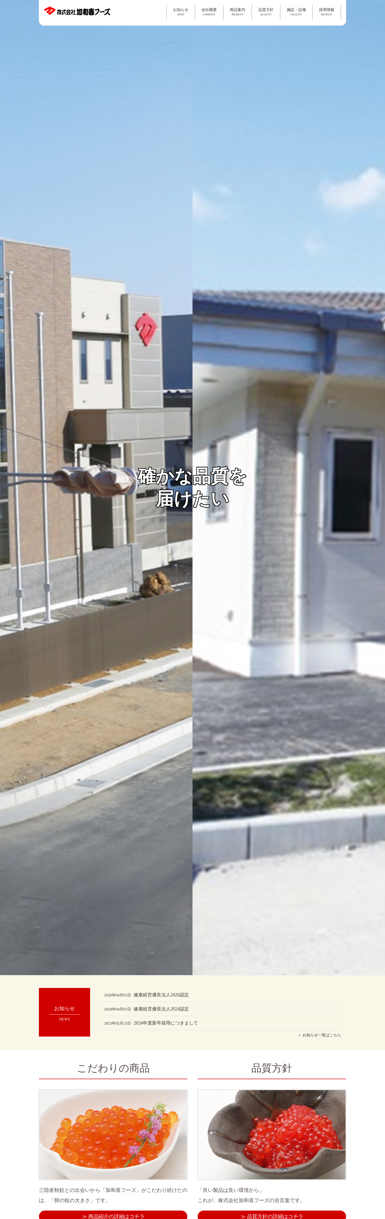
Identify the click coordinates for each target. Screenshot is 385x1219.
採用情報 (326, 12)
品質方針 (266, 12)
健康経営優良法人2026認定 (146, 994)
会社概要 (209, 12)
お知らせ (180, 12)
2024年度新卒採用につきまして (151, 1023)
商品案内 (237, 12)
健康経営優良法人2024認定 (146, 1008)
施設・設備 (296, 12)
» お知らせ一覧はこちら (320, 1035)
